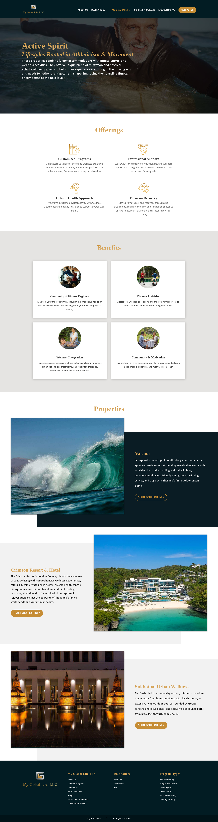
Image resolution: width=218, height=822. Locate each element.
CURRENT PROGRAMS (144, 10)
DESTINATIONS (98, 10)
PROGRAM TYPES (119, 10)
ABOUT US (83, 10)
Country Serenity (167, 800)
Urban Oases (166, 792)
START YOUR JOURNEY (151, 497)
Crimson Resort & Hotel (35, 570)
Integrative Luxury (168, 784)
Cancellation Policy (76, 804)
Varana (142, 453)
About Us (72, 780)
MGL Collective (75, 792)
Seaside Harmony (168, 796)
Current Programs (76, 784)
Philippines (119, 784)
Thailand (118, 780)
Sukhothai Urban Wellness (161, 686)
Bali (115, 788)
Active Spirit (165, 788)
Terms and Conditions (78, 800)
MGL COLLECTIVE (166, 10)
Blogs (70, 796)
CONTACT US (187, 10)
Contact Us (73, 788)
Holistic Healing (167, 780)
